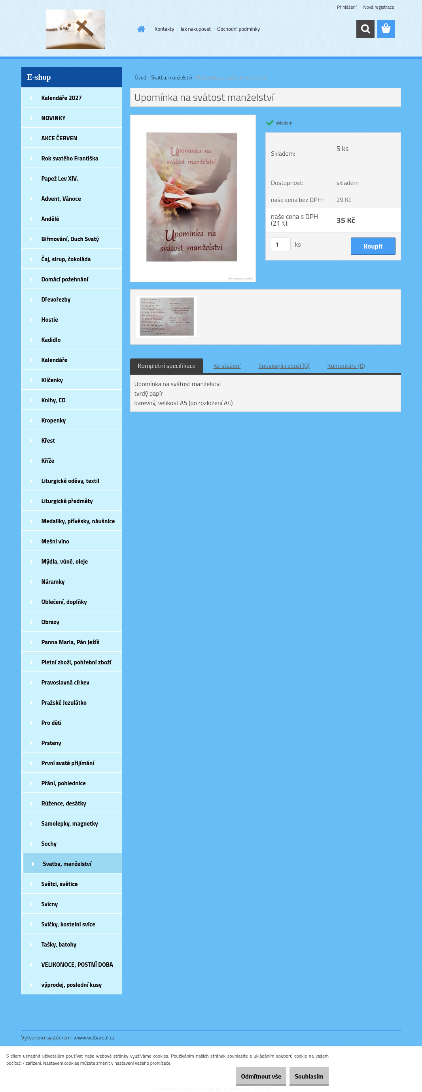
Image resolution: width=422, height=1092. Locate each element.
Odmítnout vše (247, 1076)
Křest (48, 440)
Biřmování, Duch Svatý (70, 238)
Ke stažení (226, 365)
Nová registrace (378, 7)
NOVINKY (54, 118)
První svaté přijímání (68, 763)
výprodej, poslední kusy (72, 984)
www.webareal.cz (94, 1037)
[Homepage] (139, 29)
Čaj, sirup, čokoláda (66, 259)
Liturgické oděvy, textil (71, 480)
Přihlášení (346, 7)
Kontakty (164, 29)
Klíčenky (52, 380)
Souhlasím (304, 1076)
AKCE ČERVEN (60, 138)
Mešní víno (56, 541)
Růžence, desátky (64, 803)
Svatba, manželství (67, 863)
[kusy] (281, 244)
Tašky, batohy (59, 944)
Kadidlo (51, 339)
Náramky (53, 581)
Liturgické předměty (67, 500)
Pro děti (52, 722)
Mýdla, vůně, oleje (65, 561)
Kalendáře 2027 (62, 97)
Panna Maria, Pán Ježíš (71, 642)
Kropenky (54, 420)
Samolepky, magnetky (70, 823)
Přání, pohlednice (64, 783)
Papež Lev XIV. (60, 178)
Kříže (48, 460)
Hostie (50, 319)
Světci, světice (60, 883)
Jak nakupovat (195, 29)
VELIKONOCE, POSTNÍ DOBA (77, 964)
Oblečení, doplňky (64, 601)
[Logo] (75, 29)
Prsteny (51, 742)
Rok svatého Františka (70, 158)
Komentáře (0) (346, 365)
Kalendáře (55, 359)
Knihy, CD (54, 400)
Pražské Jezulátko (64, 702)
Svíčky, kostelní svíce (68, 924)
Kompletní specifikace (167, 365)
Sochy (49, 843)
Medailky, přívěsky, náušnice (78, 521)
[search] (365, 29)
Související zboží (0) (283, 365)
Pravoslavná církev (66, 682)
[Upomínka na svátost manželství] (193, 118)
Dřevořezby (56, 299)
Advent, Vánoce (61, 198)
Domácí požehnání (65, 279)
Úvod (140, 77)
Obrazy (51, 621)
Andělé (50, 218)
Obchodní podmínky (238, 29)
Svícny (50, 904)
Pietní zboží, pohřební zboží (77, 662)
